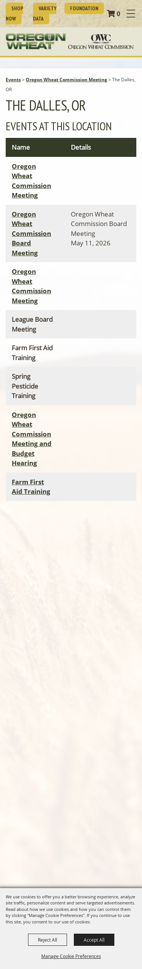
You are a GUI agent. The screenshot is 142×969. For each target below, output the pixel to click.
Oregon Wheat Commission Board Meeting (31, 233)
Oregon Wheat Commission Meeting (66, 79)
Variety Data (44, 13)
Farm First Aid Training (31, 486)
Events (13, 79)
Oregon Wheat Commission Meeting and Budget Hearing (31, 439)
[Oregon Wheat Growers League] (36, 41)
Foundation (84, 8)
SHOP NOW (14, 13)
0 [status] (118, 13)
